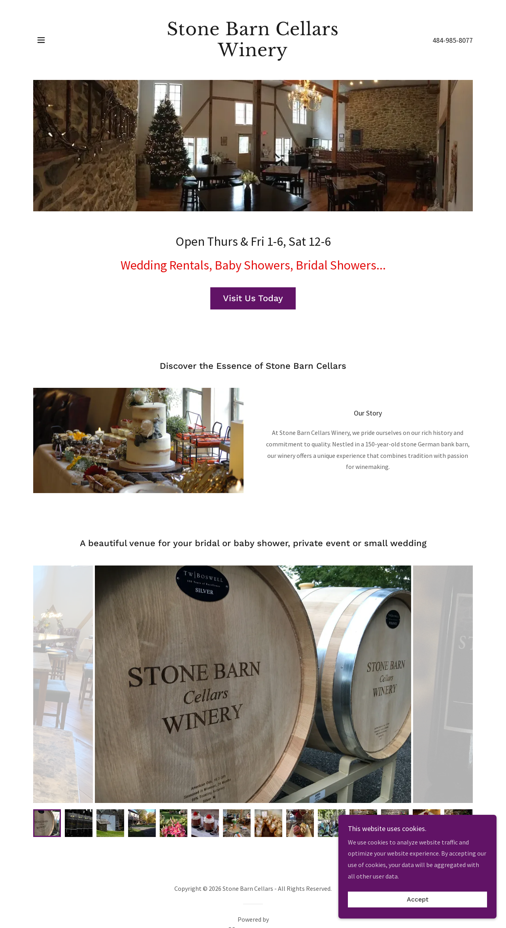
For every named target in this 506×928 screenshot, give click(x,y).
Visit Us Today (253, 298)
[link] (253, 54)
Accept (418, 899)
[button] (41, 40)
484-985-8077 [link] (452, 40)
